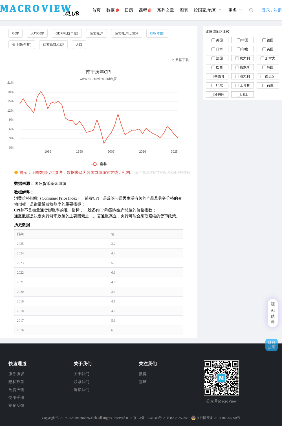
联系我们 (81, 382)
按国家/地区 (208, 9)
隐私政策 (16, 382)
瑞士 (244, 94)
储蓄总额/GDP (53, 45)
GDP (15, 33)
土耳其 (245, 85)
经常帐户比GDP (126, 33)
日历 (129, 10)
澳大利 (245, 76)
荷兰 (270, 85)
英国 (270, 49)
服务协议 (16, 374)
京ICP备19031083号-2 (149, 418)
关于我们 (81, 374)
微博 (143, 374)
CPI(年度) (157, 33)
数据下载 (180, 60)
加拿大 (270, 58)
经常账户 (96, 33)
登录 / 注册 (272, 10)
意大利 (245, 58)
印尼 (219, 85)
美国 (219, 40)
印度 (244, 49)
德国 (270, 40)
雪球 (143, 382)
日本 (219, 49)
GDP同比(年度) (67, 33)
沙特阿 (219, 94)
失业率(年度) (21, 45)
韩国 (270, 67)
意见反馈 (16, 405)
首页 (96, 10)
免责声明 (16, 390)
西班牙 (270, 76)
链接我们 (81, 390)
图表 (184, 10)
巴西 (219, 67)
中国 (244, 40)
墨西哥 (219, 76)
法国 (219, 58)
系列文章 (165, 10)
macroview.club (86, 418)
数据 (112, 10)
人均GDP (37, 33)
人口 (79, 45)
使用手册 (16, 397)
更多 (236, 9)
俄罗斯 (245, 67)
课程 (145, 10)
